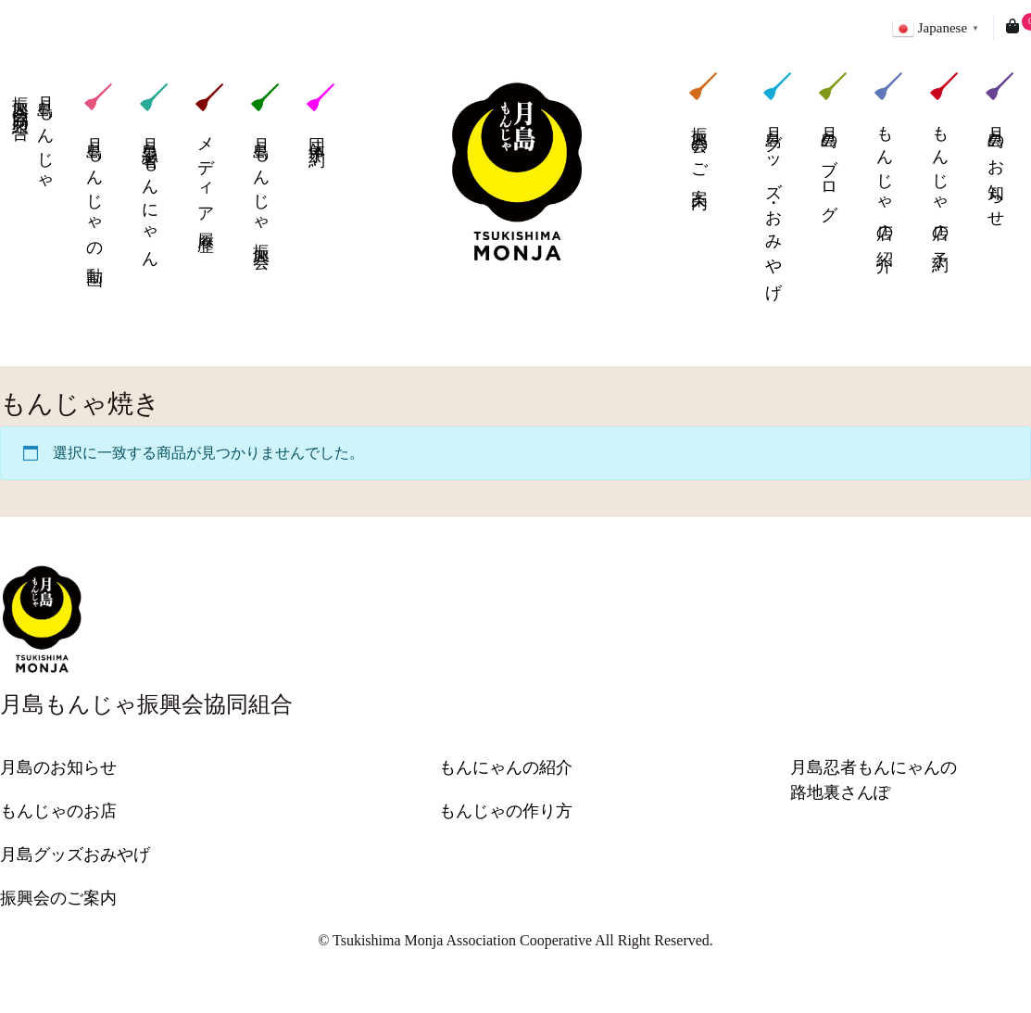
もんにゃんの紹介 (505, 767)
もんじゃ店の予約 (944, 160)
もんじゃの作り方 (505, 811)
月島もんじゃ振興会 (265, 164)
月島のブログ (833, 144)
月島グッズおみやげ (75, 854)
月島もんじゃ (31, 136)
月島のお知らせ (999, 147)
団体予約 (320, 113)
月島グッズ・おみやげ (777, 183)
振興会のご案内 (703, 128)
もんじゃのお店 (58, 811)
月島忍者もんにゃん (154, 173)
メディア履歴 (209, 156)
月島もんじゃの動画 (98, 173)
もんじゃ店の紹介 (888, 160)
